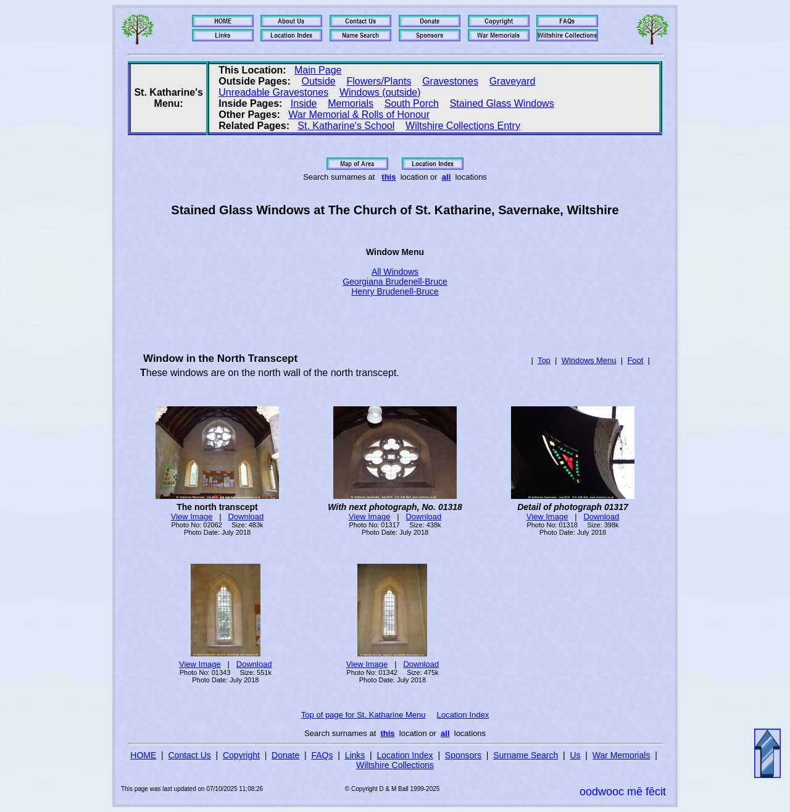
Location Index (463, 714)
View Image (192, 516)
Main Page (318, 70)
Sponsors (463, 755)
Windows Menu (589, 360)
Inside (304, 103)
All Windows (395, 272)
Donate (285, 755)
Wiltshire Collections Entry (462, 125)
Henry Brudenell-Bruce (395, 291)
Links (355, 755)
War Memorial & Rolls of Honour (359, 114)
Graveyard (512, 81)
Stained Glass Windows (502, 103)
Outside (319, 81)
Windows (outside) (380, 92)
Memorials (350, 103)
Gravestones (450, 81)
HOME (143, 755)
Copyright (241, 755)
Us (575, 755)
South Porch (412, 103)
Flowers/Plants (378, 81)
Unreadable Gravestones (273, 92)
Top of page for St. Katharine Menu (363, 714)
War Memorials (621, 755)
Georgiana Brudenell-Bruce (395, 282)
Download (246, 516)
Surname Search (525, 755)
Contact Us (189, 755)
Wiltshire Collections (395, 765)
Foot (635, 360)
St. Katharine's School (345, 125)
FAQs (322, 755)
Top (544, 360)
